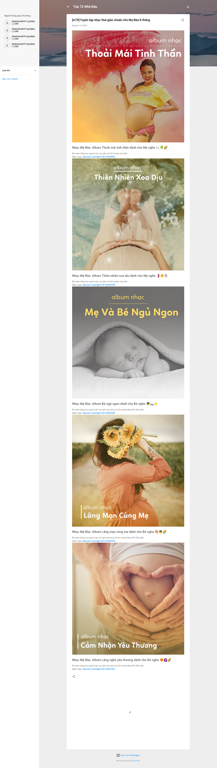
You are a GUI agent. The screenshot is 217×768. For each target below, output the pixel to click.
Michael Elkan (135, 761)
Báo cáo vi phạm (10, 79)
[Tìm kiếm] (188, 7)
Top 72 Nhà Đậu (85, 7)
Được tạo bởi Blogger (128, 755)
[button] (182, 20)
